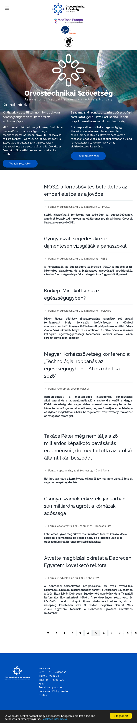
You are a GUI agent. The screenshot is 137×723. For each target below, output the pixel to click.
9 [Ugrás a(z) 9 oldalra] (128, 632)
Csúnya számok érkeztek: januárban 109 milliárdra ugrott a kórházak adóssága (84, 506)
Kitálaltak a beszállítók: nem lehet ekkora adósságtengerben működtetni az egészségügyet (31, 117)
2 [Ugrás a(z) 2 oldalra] (72, 632)
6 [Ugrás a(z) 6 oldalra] (104, 632)
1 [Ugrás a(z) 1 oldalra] (64, 632)
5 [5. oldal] (96, 632)
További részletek (20, 163)
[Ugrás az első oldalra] (48, 633)
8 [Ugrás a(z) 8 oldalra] (120, 632)
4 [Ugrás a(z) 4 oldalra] (88, 632)
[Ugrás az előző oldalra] (56, 633)
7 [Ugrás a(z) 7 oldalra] (112, 632)
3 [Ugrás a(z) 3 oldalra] (80, 632)
